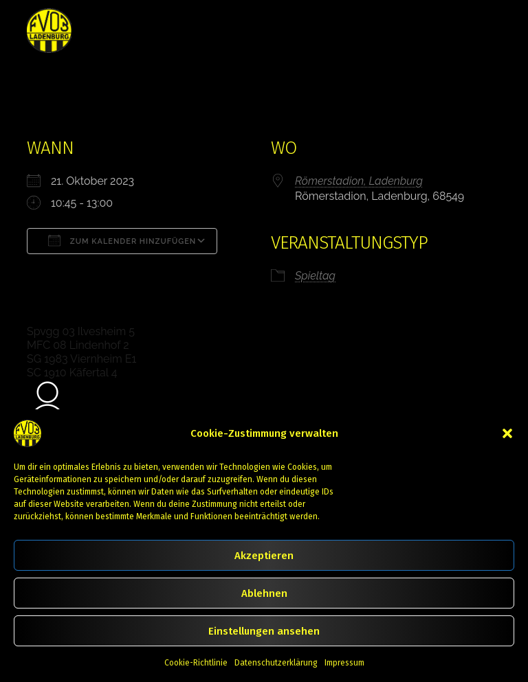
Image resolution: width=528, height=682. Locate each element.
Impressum (344, 663)
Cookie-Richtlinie (196, 663)
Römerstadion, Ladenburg (359, 180)
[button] (507, 433)
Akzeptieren (264, 555)
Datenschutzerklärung (276, 663)
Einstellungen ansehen (264, 631)
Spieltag (315, 275)
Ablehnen (264, 593)
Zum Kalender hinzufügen (122, 240)
